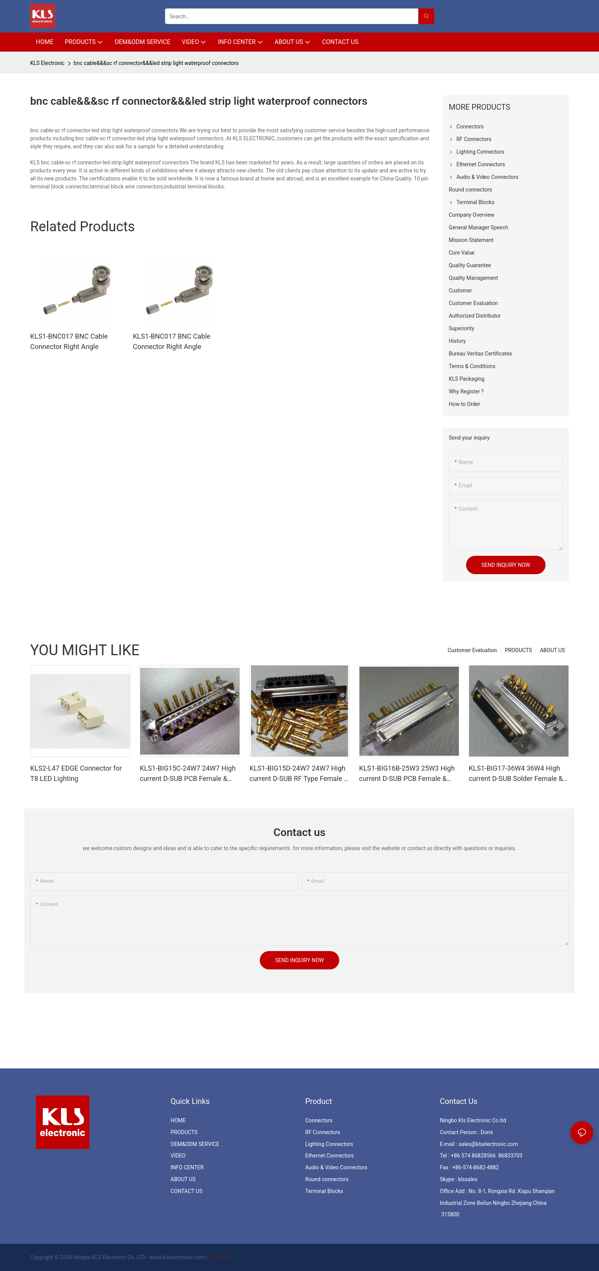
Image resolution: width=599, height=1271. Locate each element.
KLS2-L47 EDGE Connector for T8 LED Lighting (76, 773)
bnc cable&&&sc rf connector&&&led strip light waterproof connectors (156, 63)
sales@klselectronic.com (488, 1144)
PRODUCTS (518, 650)
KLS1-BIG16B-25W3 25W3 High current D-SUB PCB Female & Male (407, 774)
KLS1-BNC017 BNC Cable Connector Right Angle (69, 341)
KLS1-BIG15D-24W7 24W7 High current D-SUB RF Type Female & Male (298, 774)
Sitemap (219, 1257)
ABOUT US (552, 650)
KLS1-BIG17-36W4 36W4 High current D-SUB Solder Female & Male (516, 774)
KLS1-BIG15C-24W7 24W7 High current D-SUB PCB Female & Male (188, 774)
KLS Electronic (47, 63)
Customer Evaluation (472, 650)
